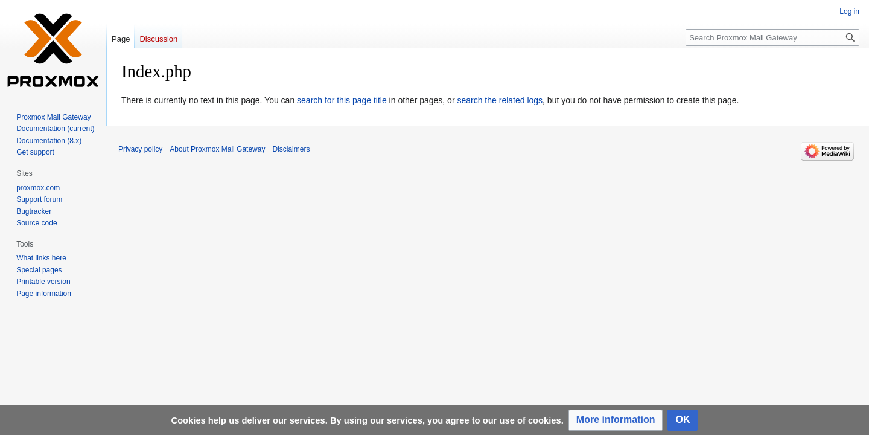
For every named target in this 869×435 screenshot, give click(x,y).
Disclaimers (291, 149)
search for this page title (342, 100)
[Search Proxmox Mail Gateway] (772, 37)
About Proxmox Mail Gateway (217, 149)
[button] (615, 420)
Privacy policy (140, 149)
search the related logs (500, 100)
